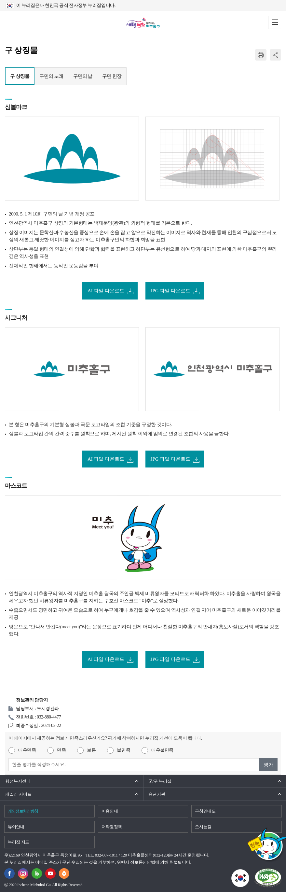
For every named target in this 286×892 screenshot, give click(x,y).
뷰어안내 (16, 826)
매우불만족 (162, 750)
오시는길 (203, 826)
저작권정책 (112, 826)
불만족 (123, 750)
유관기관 (156, 794)
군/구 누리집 (160, 781)
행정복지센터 (18, 781)
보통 (91, 750)
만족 (61, 750)
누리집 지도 (18, 842)
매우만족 (27, 750)
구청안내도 (205, 811)
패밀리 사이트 (18, 794)
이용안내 (110, 811)
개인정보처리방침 (23, 811)
